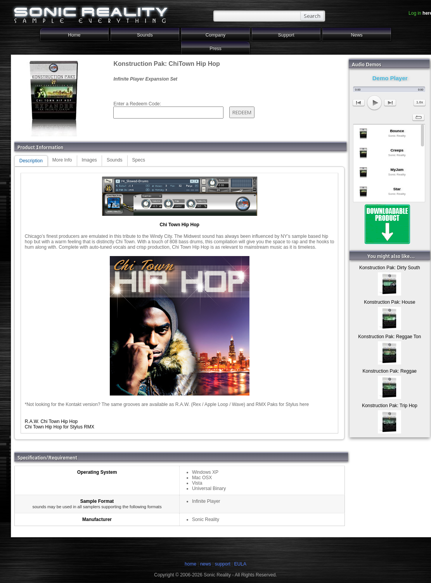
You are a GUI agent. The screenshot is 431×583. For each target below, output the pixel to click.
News (357, 35)
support (223, 564)
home (190, 564)
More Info (62, 160)
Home (74, 35)
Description (31, 160)
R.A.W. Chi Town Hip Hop (51, 421)
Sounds (145, 35)
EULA (240, 564)
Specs (138, 160)
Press (215, 48)
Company (215, 35)
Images (89, 160)
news (205, 564)
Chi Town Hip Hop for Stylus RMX (59, 427)
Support (286, 35)
